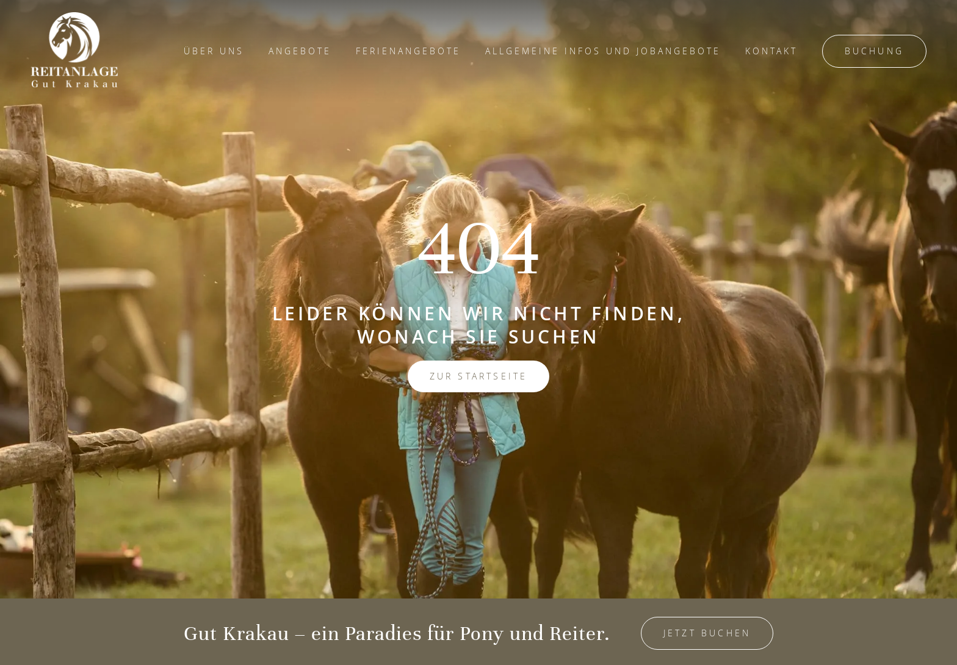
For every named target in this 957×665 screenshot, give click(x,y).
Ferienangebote (408, 51)
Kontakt (771, 51)
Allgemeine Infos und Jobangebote (603, 51)
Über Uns (214, 51)
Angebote (300, 51)
